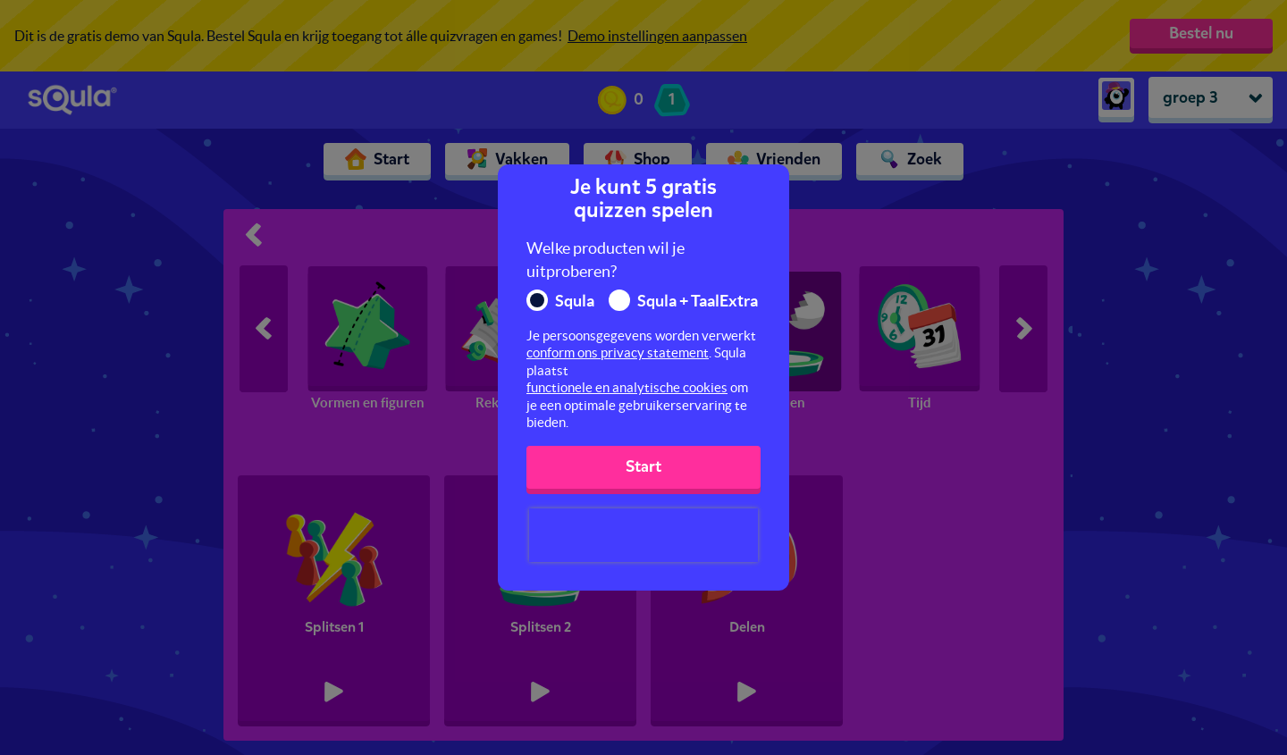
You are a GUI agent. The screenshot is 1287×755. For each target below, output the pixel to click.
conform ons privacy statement (617, 352)
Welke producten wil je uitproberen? (605, 260)
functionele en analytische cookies (627, 387)
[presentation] (643, 535)
